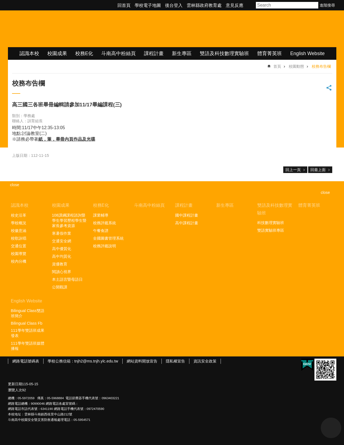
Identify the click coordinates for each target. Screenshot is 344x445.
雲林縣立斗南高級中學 (65, 29)
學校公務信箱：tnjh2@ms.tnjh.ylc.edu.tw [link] (83, 361)
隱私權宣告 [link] (175, 361)
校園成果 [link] (57, 53)
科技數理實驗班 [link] (270, 222)
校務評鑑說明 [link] (104, 246)
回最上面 (318, 170)
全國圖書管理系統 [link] (108, 238)
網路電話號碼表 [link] (25, 361)
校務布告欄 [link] (321, 66)
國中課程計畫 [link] (186, 215)
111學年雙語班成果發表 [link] (27, 333)
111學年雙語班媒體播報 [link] (27, 346)
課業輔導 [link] (100, 215)
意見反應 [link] (234, 5)
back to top (331, 428)
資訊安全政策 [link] (204, 361)
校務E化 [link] (84, 53)
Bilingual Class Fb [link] (26, 323)
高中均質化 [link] (61, 256)
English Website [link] (307, 53)
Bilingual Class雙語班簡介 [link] (27, 313)
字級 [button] (250, 5)
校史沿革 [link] (18, 215)
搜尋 (314, 5)
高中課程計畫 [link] (186, 223)
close (325, 192)
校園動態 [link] (296, 66)
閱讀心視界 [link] (61, 272)
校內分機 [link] (18, 261)
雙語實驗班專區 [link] (270, 230)
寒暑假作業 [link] (61, 233)
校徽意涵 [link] (18, 230)
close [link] (14, 185)
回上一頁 (293, 170)
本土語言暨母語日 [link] (67, 279)
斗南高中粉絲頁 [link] (118, 53)
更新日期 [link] (15, 384)
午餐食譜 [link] (100, 230)
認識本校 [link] (29, 53)
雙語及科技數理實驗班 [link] (224, 53)
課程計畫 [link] (154, 53)
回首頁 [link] (124, 5)
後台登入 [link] (174, 5)
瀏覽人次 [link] (15, 390)
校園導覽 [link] (18, 253)
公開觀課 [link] (59, 287)
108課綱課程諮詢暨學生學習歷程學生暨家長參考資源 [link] (69, 220)
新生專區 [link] (182, 53)
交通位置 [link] (18, 246)
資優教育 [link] (59, 264)
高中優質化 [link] (61, 248)
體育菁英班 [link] (269, 53)
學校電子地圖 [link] (148, 5)
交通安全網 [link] (61, 241)
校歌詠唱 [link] (18, 238)
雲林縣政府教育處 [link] (204, 5)
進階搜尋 (327, 5)
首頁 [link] (277, 66)
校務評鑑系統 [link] (104, 223)
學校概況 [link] (18, 223)
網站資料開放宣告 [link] (142, 361)
